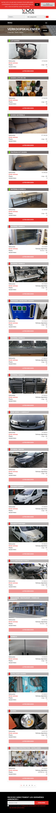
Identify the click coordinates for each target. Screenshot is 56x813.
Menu (10, 23)
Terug (45, 30)
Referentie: (12, 61)
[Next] (34, 785)
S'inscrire (41, 802)
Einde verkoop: (13, 63)
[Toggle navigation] (46, 22)
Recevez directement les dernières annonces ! (25, 798)
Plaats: (11, 65)
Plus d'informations (48, 4)
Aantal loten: (12, 66)
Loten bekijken (28, 71)
